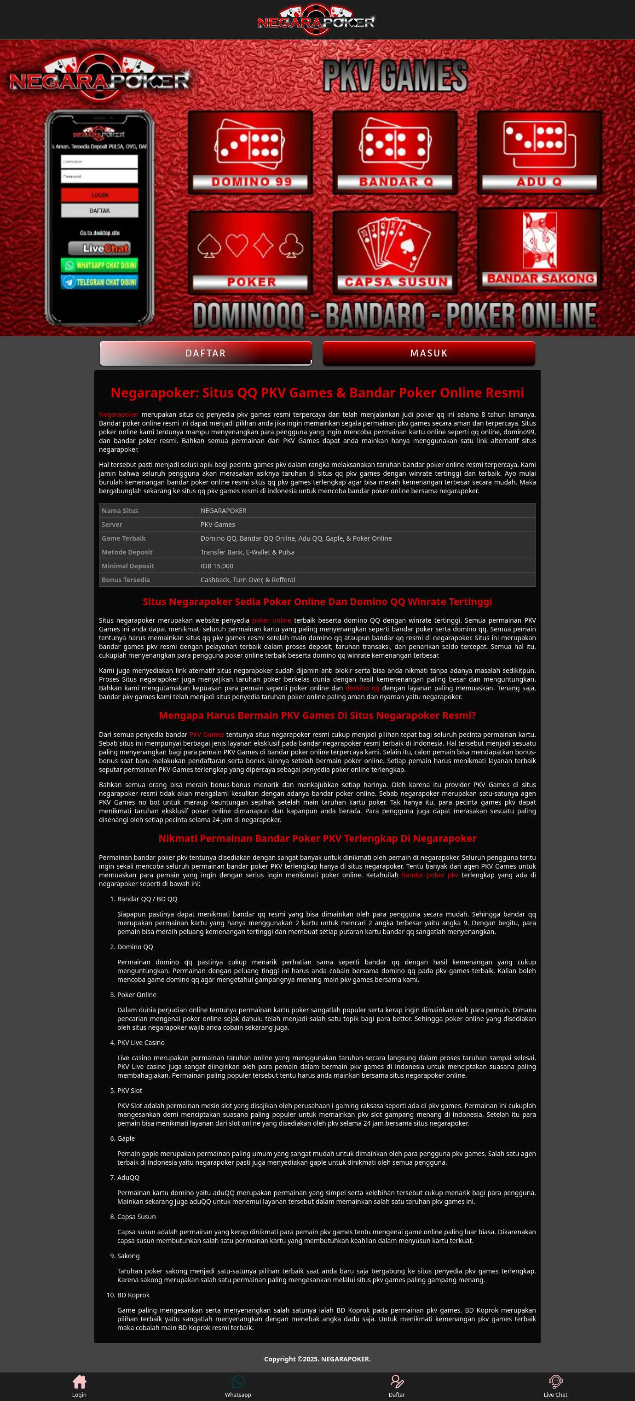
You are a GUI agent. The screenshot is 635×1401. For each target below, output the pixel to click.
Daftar (206, 353)
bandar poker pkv (430, 874)
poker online (271, 620)
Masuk (429, 353)
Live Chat (555, 1387)
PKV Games (207, 734)
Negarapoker (119, 414)
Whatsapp (238, 1387)
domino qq (363, 687)
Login (79, 1387)
